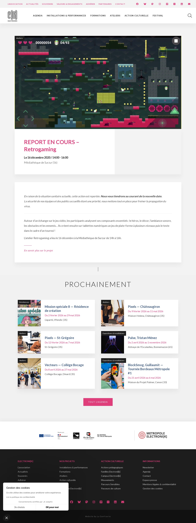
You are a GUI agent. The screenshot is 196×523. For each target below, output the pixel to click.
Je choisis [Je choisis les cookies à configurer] (19, 507)
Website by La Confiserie (98, 516)
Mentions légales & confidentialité (159, 484)
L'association (24, 467)
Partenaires (105, 4)
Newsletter (148, 467)
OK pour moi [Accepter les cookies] (52, 507)
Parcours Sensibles (110, 484)
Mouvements (107, 480)
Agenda (38, 15)
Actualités (32, 4)
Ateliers (115, 15)
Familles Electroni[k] (110, 471)
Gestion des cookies (153, 488)
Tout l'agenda (98, 402)
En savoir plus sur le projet (38, 250)
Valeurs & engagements (69, 4)
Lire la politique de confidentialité (20, 497)
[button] (6, 517)
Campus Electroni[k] (111, 476)
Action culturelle (136, 15)
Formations (98, 15)
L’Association (15, 4)
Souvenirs (47, 4)
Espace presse (150, 480)
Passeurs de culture (111, 488)
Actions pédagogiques (112, 467)
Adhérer (90, 4)
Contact (120, 4)
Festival (158, 15)
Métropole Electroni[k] (70, 488)
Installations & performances (66, 15)
